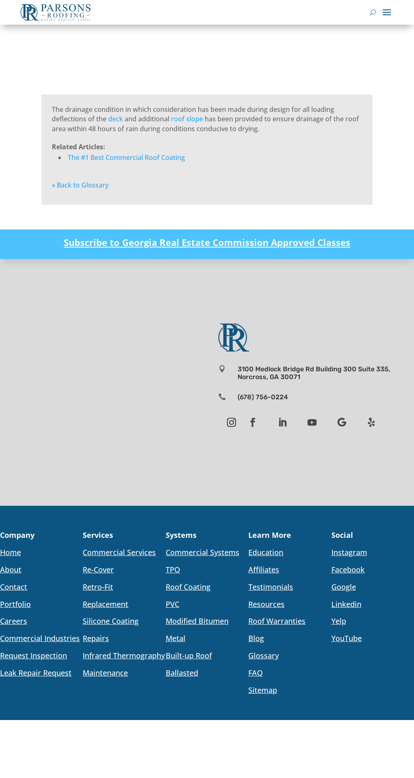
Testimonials (270, 587)
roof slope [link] (187, 118)
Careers (13, 621)
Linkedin (346, 604)
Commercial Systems (202, 552)
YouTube (346, 638)
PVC (172, 604)
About (10, 569)
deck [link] (115, 118)
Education (265, 552)
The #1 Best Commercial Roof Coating (126, 157)
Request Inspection (33, 655)
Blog (256, 638)
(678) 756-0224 (263, 397)
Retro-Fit (98, 587)
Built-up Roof (189, 655)
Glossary (263, 655)
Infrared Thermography (124, 655)
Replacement (105, 604)
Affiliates (263, 569)
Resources (266, 604)
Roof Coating (188, 587)
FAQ (255, 673)
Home (10, 552)
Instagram (349, 552)
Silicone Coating (111, 621)
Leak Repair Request (36, 673)
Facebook (348, 569)
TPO (173, 569)
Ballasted (182, 673)
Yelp (338, 621)
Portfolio (15, 604)
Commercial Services (119, 552)
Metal (175, 638)
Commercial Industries (40, 638)
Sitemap (262, 690)
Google (343, 587)
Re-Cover (98, 569)
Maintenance (105, 673)
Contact (13, 587)
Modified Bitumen (197, 621)
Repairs (96, 638)
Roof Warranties (276, 621)
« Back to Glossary (80, 185)
